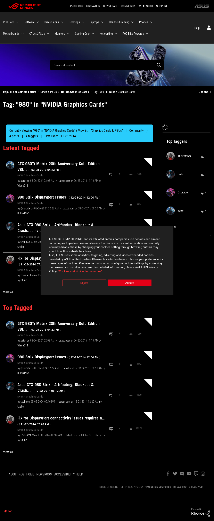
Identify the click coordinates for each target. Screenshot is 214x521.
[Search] (107, 65)
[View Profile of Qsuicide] (25, 208)
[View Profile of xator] (23, 180)
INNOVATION (93, 6)
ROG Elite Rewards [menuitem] (133, 33)
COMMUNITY (128, 6)
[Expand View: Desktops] (83, 22)
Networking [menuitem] (106, 33)
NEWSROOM (44, 474)
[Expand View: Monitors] (68, 34)
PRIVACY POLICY (134, 486)
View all (8, 292)
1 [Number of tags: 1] (206, 157)
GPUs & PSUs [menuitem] (37, 33)
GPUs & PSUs (48, 92)
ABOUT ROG (16, 474)
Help (197, 28)
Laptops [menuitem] (94, 22)
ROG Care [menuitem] (8, 22)
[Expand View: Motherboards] (22, 34)
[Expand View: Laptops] (102, 22)
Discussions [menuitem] (51, 22)
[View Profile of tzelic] (23, 241)
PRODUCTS (76, 6)
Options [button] (203, 92)
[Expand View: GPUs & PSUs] (48, 34)
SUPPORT (161, 6)
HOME (30, 474)
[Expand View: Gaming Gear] (93, 34)
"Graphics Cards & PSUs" (107, 131)
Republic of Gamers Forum (19, 92)
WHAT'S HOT (146, 6)
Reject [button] (84, 283)
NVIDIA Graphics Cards (75, 92)
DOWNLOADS (110, 6)
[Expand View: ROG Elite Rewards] (147, 34)
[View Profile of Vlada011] (22, 185)
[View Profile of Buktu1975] (23, 213)
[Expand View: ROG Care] (17, 22)
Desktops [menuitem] (74, 22)
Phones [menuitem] (143, 22)
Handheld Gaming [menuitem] (119, 22)
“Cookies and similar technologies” (80, 271)
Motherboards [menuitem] (11, 33)
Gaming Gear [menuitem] (82, 33)
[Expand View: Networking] (116, 34)
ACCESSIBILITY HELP (68, 474)
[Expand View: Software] (38, 22)
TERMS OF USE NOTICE (111, 486)
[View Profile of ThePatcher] (27, 275)
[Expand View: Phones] (151, 22)
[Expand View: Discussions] (62, 22)
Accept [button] (129, 283)
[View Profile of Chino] (23, 280)
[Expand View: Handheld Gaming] (132, 22)
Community (136, 131)
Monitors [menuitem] (60, 33)
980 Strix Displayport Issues (58, 197)
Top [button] (10, 511)
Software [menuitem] (29, 22)
